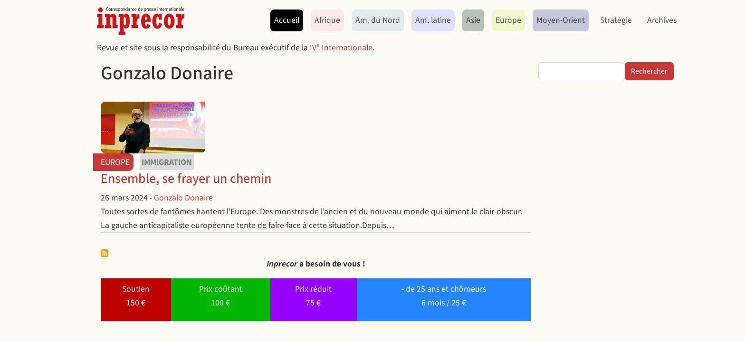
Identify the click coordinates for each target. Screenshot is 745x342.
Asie (473, 20)
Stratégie (616, 20)
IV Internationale (341, 48)
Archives (662, 20)
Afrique (327, 20)
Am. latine (433, 20)
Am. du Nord (377, 20)
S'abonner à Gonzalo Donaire (104, 253)
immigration (167, 162)
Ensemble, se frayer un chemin (186, 178)
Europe (508, 20)
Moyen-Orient (560, 20)
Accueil (286, 20)
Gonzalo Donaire (183, 198)
